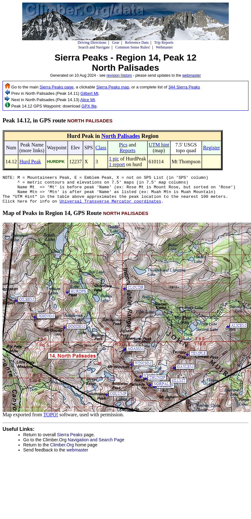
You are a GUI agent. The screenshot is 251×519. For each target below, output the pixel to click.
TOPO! (50, 420)
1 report (117, 164)
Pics (123, 144)
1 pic (114, 158)
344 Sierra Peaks (184, 87)
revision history (119, 75)
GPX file (89, 106)
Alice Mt (87, 99)
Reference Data (136, 42)
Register (211, 147)
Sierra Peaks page (57, 87)
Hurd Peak (30, 161)
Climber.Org (62, 450)
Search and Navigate (94, 47)
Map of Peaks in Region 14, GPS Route (75, 218)
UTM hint (159, 144)
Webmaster (164, 47)
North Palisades (120, 136)
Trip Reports (163, 42)
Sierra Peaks (70, 440)
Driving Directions (92, 42)
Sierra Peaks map (112, 87)
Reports (127, 150)
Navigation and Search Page (96, 445)
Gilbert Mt (89, 93)
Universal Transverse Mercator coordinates (110, 207)
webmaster (191, 75)
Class (100, 147)
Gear (115, 42)
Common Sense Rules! (132, 47)
